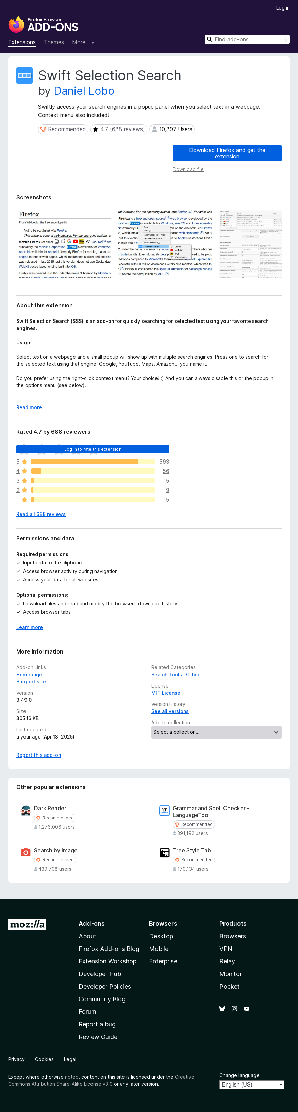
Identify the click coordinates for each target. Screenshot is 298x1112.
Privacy (16, 1059)
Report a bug (97, 1024)
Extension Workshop (107, 961)
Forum (87, 1011)
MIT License (165, 693)
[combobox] (247, 39)
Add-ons (92, 923)
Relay (227, 961)
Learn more (29, 627)
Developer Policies (105, 986)
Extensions (22, 42)
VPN (225, 948)
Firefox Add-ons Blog (109, 948)
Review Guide (98, 1036)
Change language (239, 1075)
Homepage (29, 674)
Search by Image (56, 850)
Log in (283, 8)
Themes (54, 42)
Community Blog (102, 999)
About (87, 936)
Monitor (230, 973)
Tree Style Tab (192, 850)
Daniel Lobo (84, 91)
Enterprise (163, 961)
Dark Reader (50, 808)
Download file (188, 169)
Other (192, 674)
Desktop (161, 936)
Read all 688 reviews (41, 514)
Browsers (232, 936)
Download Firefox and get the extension (227, 153)
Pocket (229, 986)
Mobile (158, 948)
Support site (31, 681)
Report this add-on (38, 755)
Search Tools (166, 674)
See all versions (170, 711)
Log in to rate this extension (92, 449)
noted (72, 1077)
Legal (70, 1059)
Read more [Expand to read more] (29, 407)
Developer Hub (100, 973)
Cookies (44, 1059)
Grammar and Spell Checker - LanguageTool (211, 811)
